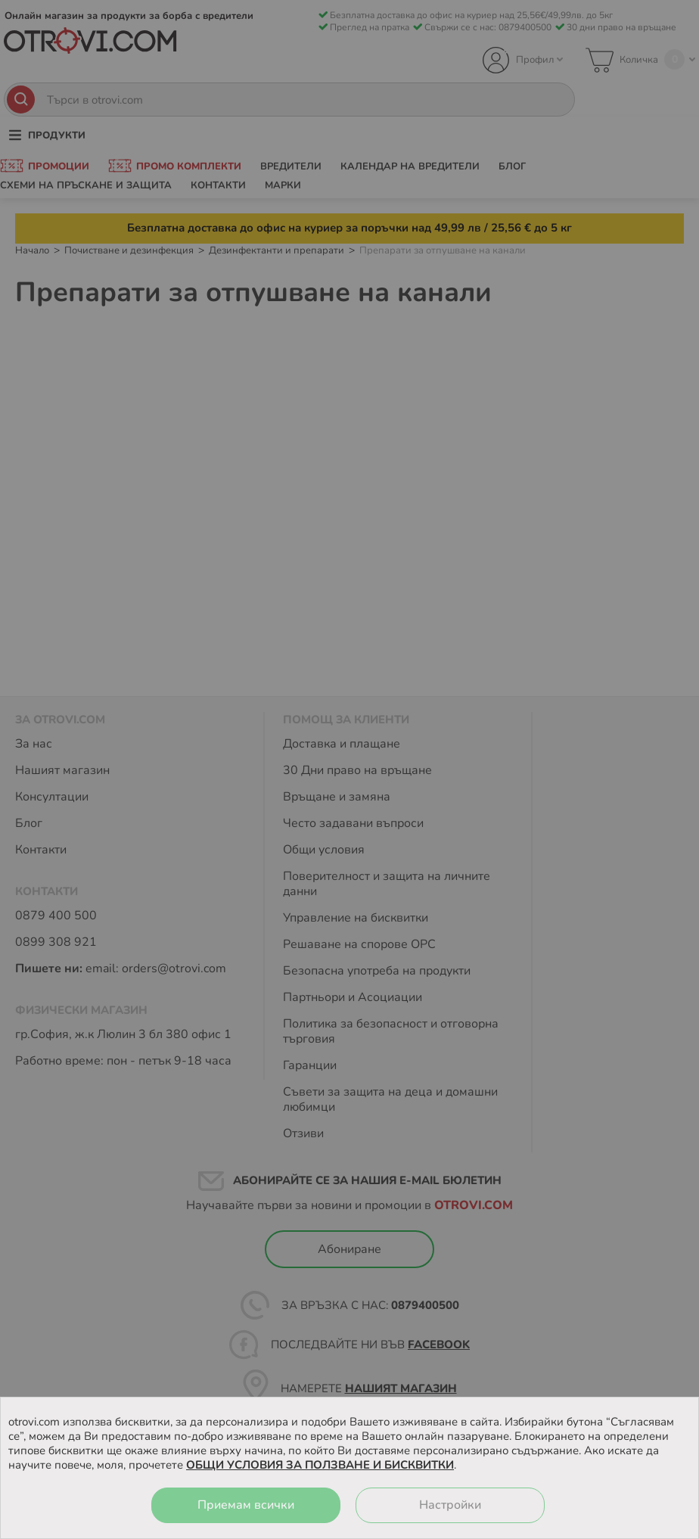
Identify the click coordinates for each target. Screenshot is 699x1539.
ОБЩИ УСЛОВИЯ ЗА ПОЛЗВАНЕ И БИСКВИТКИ (320, 1464)
